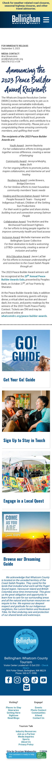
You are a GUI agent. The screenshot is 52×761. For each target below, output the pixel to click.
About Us (26, 742)
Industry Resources (26, 731)
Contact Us (38, 718)
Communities (38, 712)
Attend (38, 715)
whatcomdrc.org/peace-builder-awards (24, 316)
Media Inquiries (26, 736)
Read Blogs (13, 718)
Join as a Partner (26, 734)
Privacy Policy (26, 744)
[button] (40, 755)
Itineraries (13, 710)
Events (38, 707)
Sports (26, 739)
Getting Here (13, 712)
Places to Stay (13, 707)
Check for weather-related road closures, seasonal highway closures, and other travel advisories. (26, 5)
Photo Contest (38, 710)
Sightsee (13, 715)
